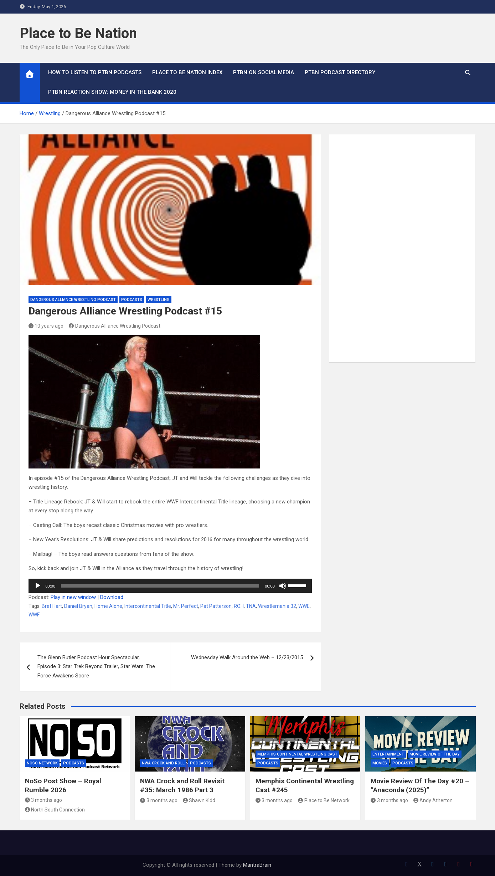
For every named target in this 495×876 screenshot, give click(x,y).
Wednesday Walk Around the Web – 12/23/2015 (247, 657)
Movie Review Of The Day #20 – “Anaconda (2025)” (420, 785)
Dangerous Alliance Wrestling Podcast (73, 299)
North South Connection (55, 810)
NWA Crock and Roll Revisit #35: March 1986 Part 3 (182, 785)
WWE (304, 606)
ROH (239, 606)
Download (111, 597)
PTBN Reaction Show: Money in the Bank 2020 (112, 92)
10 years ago (46, 326)
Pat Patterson (216, 606)
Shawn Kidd (199, 800)
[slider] (160, 586)
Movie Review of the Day (434, 754)
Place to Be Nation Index (187, 72)
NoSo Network (42, 763)
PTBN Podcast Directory (340, 72)
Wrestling (159, 299)
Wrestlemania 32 (277, 606)
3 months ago (43, 800)
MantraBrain (257, 865)
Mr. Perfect (185, 606)
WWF (34, 615)
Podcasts (131, 299)
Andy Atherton (433, 800)
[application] (170, 586)
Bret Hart (52, 606)
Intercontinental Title (147, 606)
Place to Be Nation (78, 33)
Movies (379, 763)
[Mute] (282, 585)
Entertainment (388, 754)
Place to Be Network (324, 800)
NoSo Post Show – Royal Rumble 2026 (63, 785)
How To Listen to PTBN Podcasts (94, 72)
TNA (251, 606)
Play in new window (73, 597)
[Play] (37, 585)
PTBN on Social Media (263, 72)
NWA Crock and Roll (163, 763)
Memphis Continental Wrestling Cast (297, 754)
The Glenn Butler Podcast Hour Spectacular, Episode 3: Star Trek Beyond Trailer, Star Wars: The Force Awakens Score (96, 666)
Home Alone (108, 606)
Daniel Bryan (78, 606)
